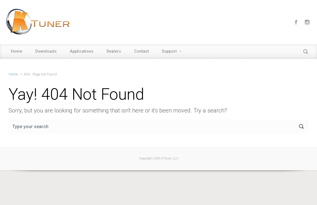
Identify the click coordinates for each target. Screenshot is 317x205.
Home (16, 51)
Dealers (114, 51)
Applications (81, 51)
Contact (141, 51)
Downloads (46, 51)
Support (169, 51)
